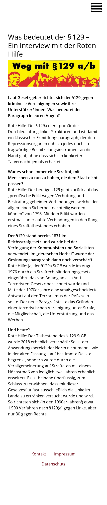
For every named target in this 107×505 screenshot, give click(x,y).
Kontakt (38, 454)
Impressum (65, 454)
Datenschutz (54, 464)
